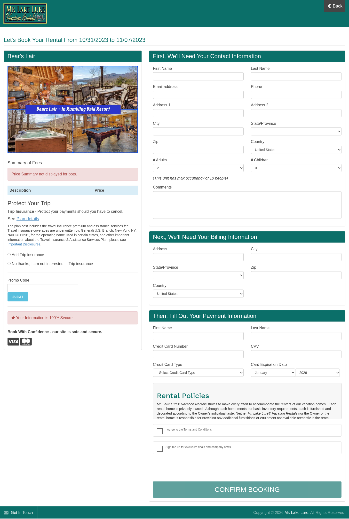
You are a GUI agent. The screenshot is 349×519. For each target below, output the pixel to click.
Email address (165, 87)
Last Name (260, 68)
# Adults (160, 160)
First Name (162, 68)
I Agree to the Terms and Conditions (189, 429)
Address (160, 249)
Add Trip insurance (28, 255)
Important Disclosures (24, 244)
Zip (155, 142)
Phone (256, 87)
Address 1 (161, 105)
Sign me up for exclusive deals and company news (198, 447)
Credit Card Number (170, 346)
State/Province (263, 123)
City (156, 123)
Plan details (27, 218)
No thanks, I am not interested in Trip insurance (52, 264)
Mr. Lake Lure (296, 513)
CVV (255, 346)
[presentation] (190, 468)
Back (334, 6)
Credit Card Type (167, 364)
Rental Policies (183, 395)
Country (257, 142)
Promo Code (18, 280)
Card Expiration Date (269, 364)
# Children (260, 160)
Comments (162, 187)
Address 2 (259, 105)
